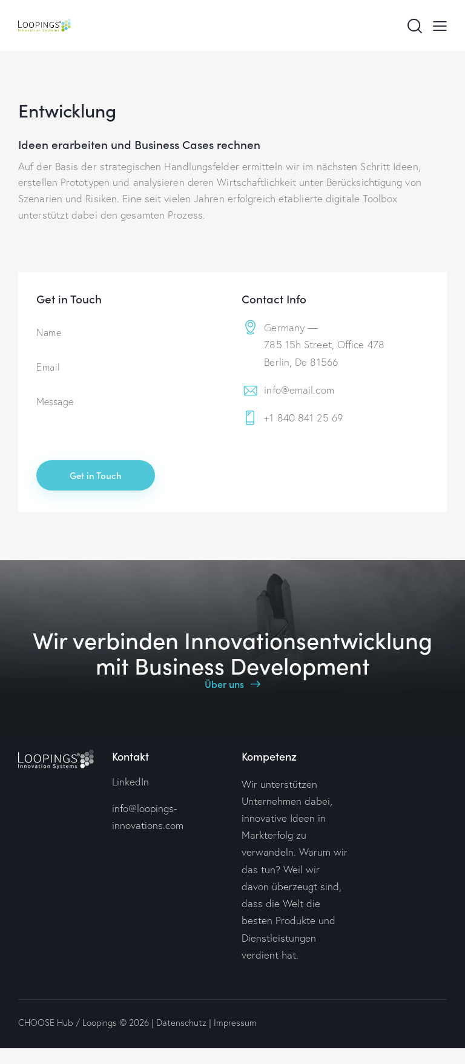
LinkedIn (130, 781)
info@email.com (299, 389)
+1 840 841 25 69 (303, 417)
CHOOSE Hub (45, 1022)
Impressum (235, 1022)
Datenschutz (181, 1022)
